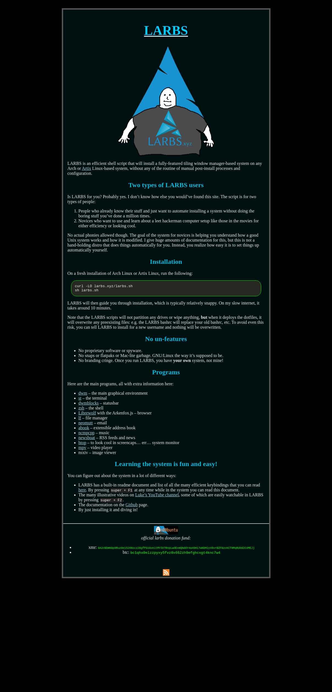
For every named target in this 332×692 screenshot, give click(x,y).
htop (82, 444)
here (82, 491)
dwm (83, 394)
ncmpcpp (87, 434)
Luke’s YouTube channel (157, 496)
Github (131, 506)
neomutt (86, 424)
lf (80, 419)
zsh (81, 409)
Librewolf (87, 414)
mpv (82, 449)
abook (84, 429)
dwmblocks (89, 404)
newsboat (87, 439)
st (80, 399)
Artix (86, 168)
